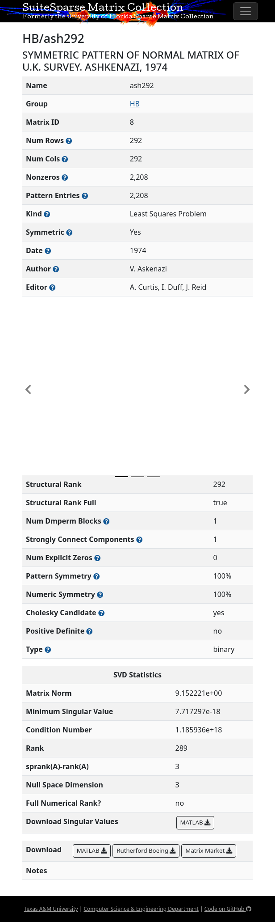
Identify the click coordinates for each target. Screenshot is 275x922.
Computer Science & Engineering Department (140, 909)
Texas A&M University (51, 909)
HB (135, 104)
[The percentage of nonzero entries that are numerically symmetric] (100, 594)
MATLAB (195, 822)
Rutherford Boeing (146, 850)
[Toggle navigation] (245, 11)
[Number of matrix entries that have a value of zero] (97, 558)
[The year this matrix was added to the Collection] (48, 250)
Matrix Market (208, 850)
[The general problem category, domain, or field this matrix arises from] (47, 214)
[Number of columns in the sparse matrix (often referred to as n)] (65, 159)
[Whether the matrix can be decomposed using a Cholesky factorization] (101, 613)
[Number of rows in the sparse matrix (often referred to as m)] (69, 140)
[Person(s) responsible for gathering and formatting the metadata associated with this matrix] (52, 287)
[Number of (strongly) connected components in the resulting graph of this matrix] (139, 539)
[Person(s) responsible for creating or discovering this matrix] (56, 269)
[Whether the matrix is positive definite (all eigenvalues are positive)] (89, 631)
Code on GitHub (227, 909)
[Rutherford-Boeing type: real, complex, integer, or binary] (48, 649)
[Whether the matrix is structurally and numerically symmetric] (69, 232)
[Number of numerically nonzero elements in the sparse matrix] (65, 177)
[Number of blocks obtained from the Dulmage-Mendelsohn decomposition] (106, 521)
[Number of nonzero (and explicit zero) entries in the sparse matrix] (85, 195)
